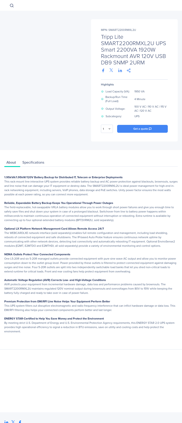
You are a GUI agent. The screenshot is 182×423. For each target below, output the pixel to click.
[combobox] (107, 129)
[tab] (12, 163)
